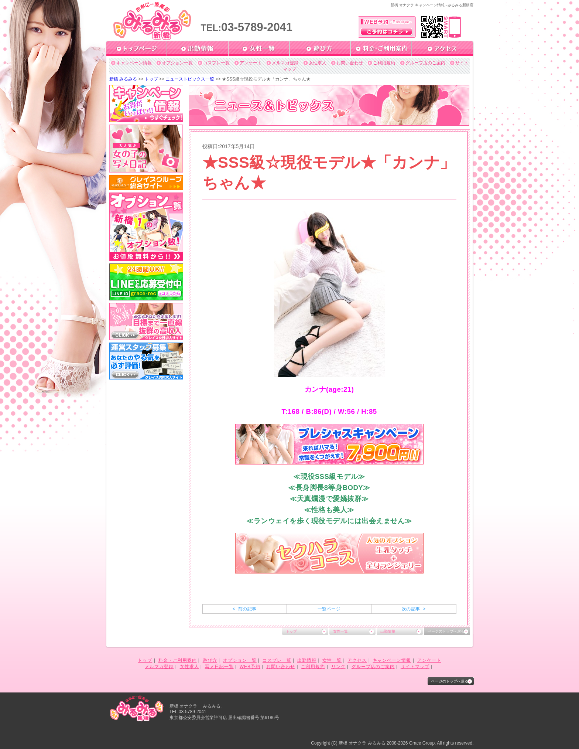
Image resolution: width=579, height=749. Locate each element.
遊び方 (210, 660)
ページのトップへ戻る (446, 631)
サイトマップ (415, 666)
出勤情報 (387, 631)
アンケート (251, 62)
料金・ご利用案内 (177, 660)
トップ (151, 79)
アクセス (357, 660)
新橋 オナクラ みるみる (362, 743)
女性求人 (317, 62)
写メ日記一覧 (219, 666)
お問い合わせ (349, 62)
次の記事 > (414, 609)
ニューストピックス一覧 (189, 79)
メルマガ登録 (285, 62)
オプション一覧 (177, 62)
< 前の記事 (245, 609)
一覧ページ (329, 609)
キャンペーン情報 (134, 62)
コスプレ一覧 (216, 62)
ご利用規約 (384, 62)
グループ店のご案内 (425, 62)
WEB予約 (250, 666)
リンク (338, 666)
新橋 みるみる (123, 79)
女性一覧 (340, 631)
